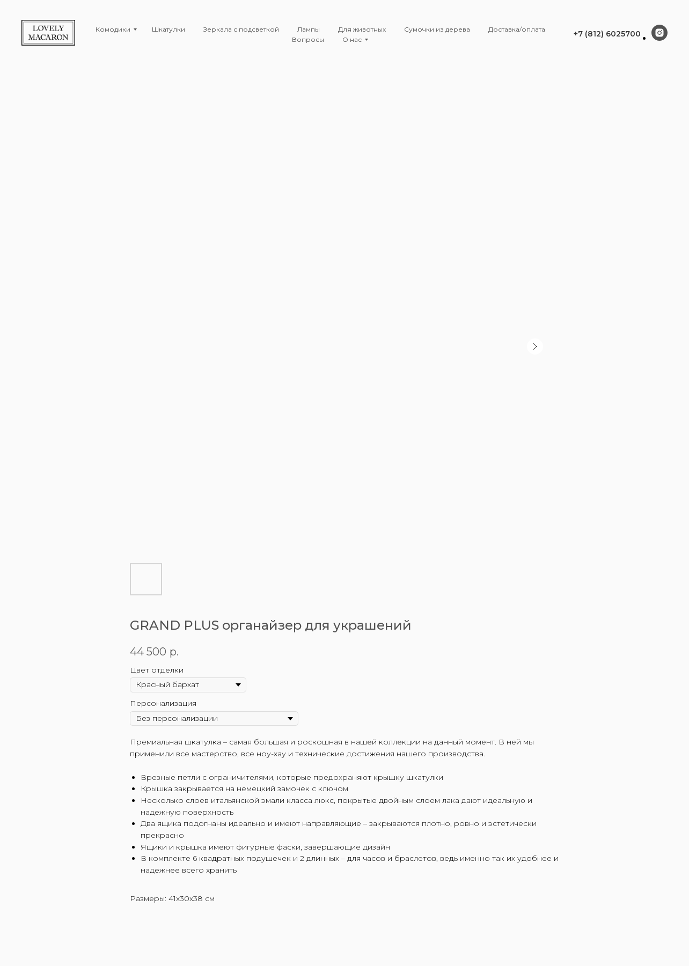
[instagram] (659, 37)
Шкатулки (168, 29)
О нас (352, 39)
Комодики (113, 29)
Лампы (308, 29)
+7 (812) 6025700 (607, 34)
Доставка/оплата (516, 29)
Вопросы (308, 39)
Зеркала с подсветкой (241, 29)
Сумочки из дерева (437, 29)
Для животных (362, 29)
